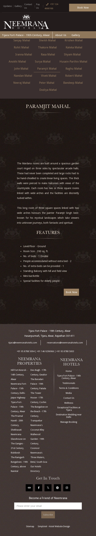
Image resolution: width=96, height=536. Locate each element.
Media (69, 393)
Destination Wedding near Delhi (69, 415)
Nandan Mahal (23, 75)
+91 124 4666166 (51, 6)
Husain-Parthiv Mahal (73, 61)
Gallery (18, 6)
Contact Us (28, 6)
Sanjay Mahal (21, 40)
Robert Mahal (73, 75)
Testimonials (68, 383)
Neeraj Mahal (21, 82)
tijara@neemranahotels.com (23, 342)
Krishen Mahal (74, 40)
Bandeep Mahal (73, 82)
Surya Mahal (43, 61)
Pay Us (38, 6)
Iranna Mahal (23, 54)
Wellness (68, 403)
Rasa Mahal (48, 54)
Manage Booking (68, 422)
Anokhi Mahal (17, 61)
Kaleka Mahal (74, 47)
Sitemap (30, 526)
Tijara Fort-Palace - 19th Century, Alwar (26, 35)
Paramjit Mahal (47, 68)
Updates (7, 6)
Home (69, 371)
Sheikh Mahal (47, 40)
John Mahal (21, 68)
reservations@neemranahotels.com (65, 342)
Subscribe (48, 515)
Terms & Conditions (69, 388)
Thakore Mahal (47, 47)
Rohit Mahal (21, 47)
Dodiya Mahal (48, 90)
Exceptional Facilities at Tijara (68, 408)
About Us (60, 35)
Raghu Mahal (74, 68)
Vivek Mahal (48, 75)
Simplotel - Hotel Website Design (54, 526)
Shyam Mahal (72, 54)
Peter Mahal (46, 82)
